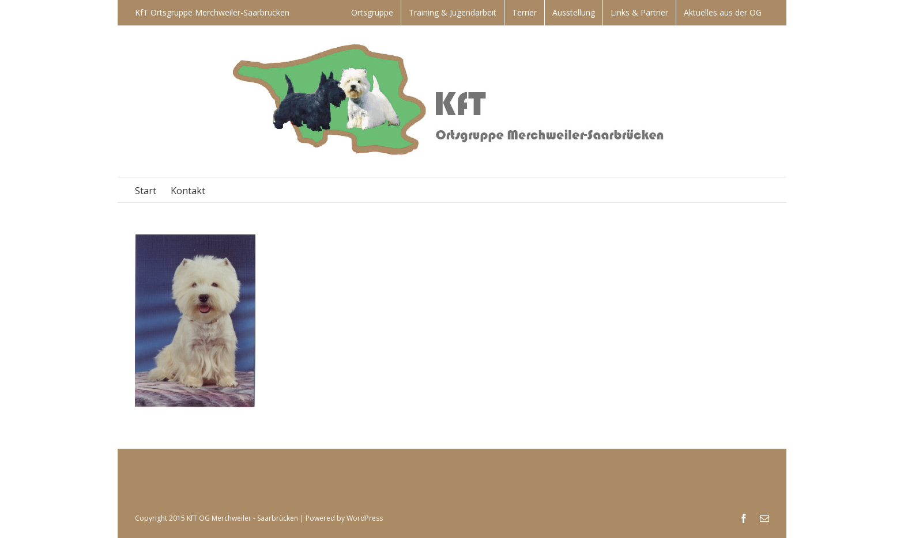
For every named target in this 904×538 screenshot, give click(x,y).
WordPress (364, 518)
